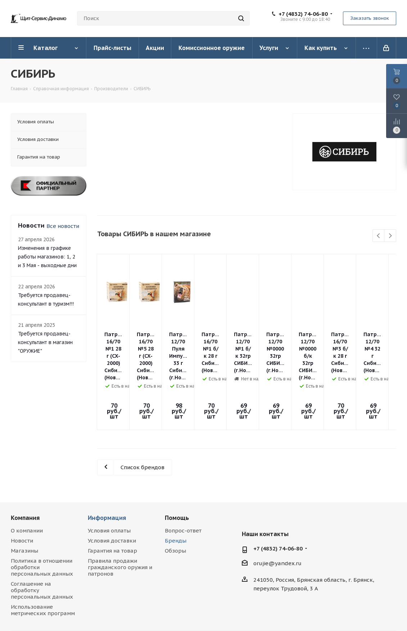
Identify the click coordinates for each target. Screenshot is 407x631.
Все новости (62, 226)
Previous (379, 236)
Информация (107, 471)
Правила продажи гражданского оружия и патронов (120, 520)
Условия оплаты (109, 483)
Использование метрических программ (43, 563)
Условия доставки (112, 493)
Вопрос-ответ (183, 483)
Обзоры (175, 503)
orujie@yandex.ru (277, 516)
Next (390, 236)
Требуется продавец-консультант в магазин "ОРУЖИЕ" (45, 342)
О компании (27, 483)
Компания (25, 471)
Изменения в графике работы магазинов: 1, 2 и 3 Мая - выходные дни (47, 257)
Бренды (175, 493)
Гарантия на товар (112, 503)
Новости (22, 493)
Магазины (24, 503)
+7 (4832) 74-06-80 (303, 14)
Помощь (177, 471)
